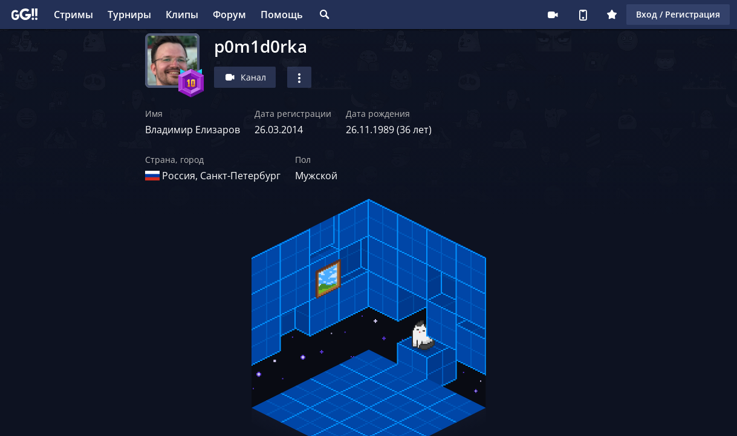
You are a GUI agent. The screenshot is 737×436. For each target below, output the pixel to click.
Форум (229, 14)
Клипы (182, 14)
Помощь (282, 14)
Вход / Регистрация (678, 14)
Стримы (73, 14)
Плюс (611, 14)
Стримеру (552, 14)
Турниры (129, 14)
